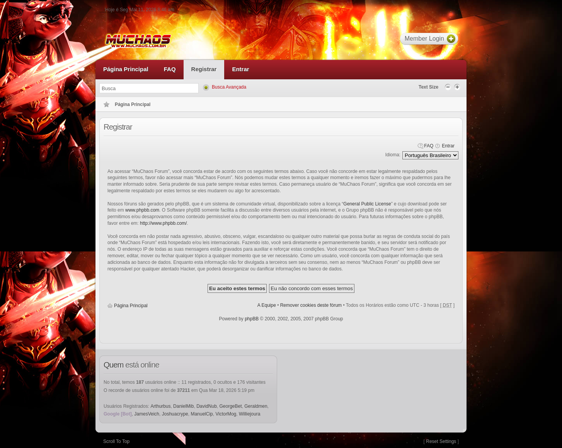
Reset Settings (441, 441)
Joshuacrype (175, 414)
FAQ (428, 146)
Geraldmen (255, 406)
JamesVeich (146, 414)
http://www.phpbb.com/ (163, 223)
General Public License (367, 204)
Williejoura (249, 414)
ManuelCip (202, 414)
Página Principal (131, 305)
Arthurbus (160, 406)
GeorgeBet (231, 406)
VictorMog (225, 414)
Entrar (448, 146)
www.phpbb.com (142, 210)
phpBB (252, 318)
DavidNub (206, 406)
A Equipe (266, 305)
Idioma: (392, 154)
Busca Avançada (229, 87)
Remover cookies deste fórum (311, 305)
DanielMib (183, 406)
